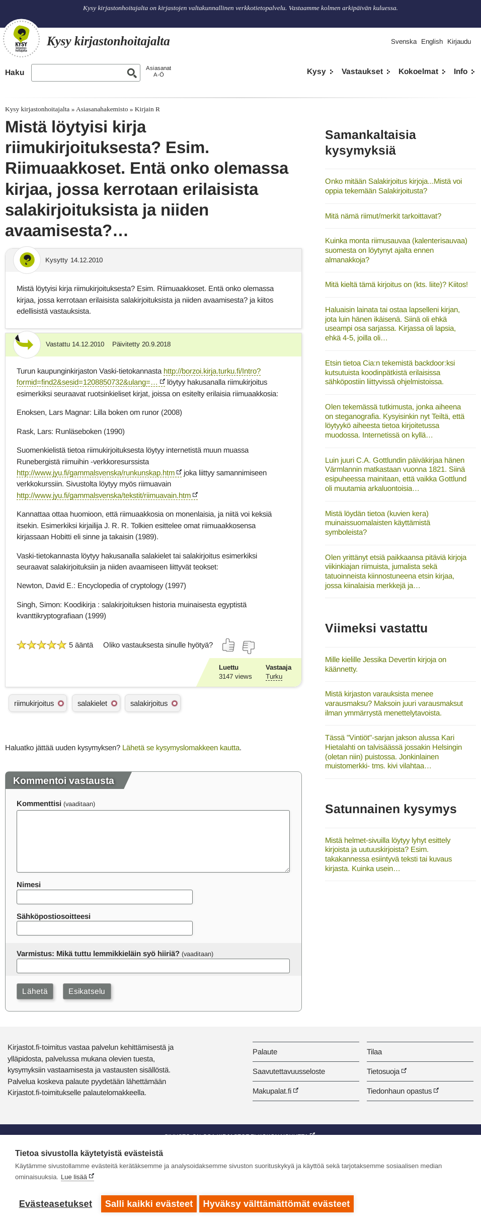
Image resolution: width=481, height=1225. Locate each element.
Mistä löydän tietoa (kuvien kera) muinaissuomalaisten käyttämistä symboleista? (377, 522)
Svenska (404, 41)
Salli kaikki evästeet (149, 1204)
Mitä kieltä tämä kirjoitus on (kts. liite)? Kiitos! (396, 284)
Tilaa (374, 1051)
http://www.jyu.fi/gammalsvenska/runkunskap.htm (96, 472)
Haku (14, 72)
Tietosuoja (383, 1071)
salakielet (92, 703)
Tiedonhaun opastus (399, 1091)
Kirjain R (147, 109)
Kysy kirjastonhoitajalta (37, 109)
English (432, 41)
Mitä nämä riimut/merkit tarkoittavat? (383, 215)
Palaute (265, 1051)
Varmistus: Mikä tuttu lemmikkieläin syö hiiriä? (98, 953)
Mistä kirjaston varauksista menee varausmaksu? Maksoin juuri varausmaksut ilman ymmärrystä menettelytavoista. (394, 702)
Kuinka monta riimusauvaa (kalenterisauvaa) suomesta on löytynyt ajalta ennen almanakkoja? (396, 249)
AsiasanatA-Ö (158, 71)
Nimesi (29, 884)
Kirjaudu (459, 41)
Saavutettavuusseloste (289, 1071)
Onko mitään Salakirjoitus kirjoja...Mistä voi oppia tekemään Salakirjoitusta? (393, 186)
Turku (274, 676)
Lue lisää (74, 1179)
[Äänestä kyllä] (228, 645)
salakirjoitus (149, 703)
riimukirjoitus (34, 703)
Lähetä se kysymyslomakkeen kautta (180, 747)
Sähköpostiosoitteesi (54, 916)
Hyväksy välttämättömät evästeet (279, 1204)
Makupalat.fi (272, 1091)
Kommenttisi (39, 803)
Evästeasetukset (55, 1204)
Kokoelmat (418, 71)
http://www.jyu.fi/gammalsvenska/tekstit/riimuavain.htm (104, 495)
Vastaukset (362, 71)
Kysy (316, 71)
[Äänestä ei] (248, 647)
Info (460, 71)
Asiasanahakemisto (102, 109)
